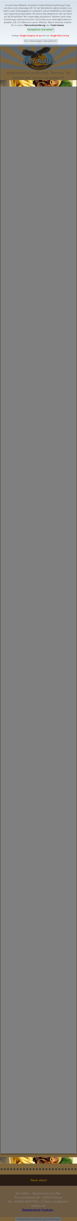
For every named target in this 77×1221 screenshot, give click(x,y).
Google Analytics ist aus (31, 35)
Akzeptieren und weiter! (40, 29)
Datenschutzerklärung (34, 25)
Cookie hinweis (57, 25)
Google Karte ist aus (59, 35)
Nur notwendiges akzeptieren (40, 41)
